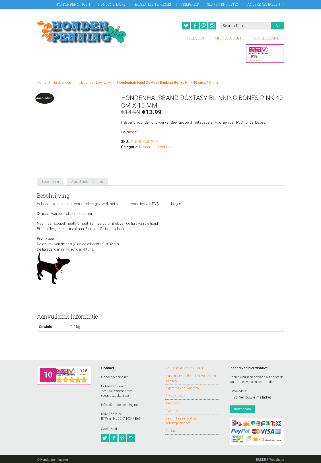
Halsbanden (62, 81)
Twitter (182, 25)
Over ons (171, 409)
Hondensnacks (112, 4)
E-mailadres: (238, 389)
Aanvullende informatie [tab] (87, 180)
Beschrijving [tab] (50, 180)
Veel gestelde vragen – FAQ (184, 366)
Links (169, 436)
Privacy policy (175, 394)
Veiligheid (190, 4)
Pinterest (203, 25)
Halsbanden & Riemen (153, 4)
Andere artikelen (263, 4)
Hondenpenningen (73, 4)
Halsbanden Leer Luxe (94, 81)
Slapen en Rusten (223, 4)
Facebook (193, 25)
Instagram (213, 25)
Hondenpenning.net (81, 31)
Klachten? (172, 401)
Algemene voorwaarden (182, 386)
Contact (171, 429)
